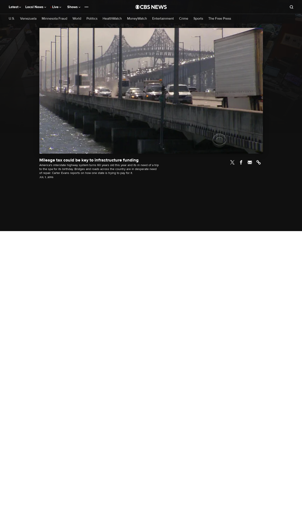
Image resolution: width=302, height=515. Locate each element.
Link (258, 162)
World (76, 19)
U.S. (12, 19)
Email (250, 162)
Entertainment (163, 19)
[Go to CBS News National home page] (151, 7)
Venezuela (28, 19)
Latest (15, 7)
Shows (73, 7)
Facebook (241, 162)
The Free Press (219, 19)
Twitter (232, 162)
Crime (183, 19)
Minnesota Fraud (54, 19)
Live (56, 7)
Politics (91, 19)
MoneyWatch (137, 19)
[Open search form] (291, 7)
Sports (198, 19)
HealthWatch (112, 19)
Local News (35, 7)
